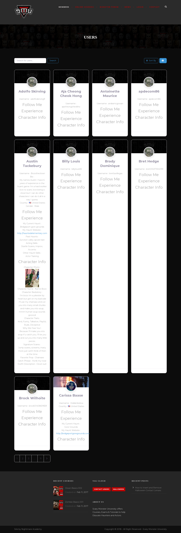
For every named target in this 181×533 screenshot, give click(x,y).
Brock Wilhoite (32, 398)
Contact (154, 7)
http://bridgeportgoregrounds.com (73, 433)
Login (140, 7)
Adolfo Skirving (32, 91)
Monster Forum (109, 7)
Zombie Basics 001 (74, 502)
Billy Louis (71, 161)
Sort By (151, 60)
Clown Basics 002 (73, 488)
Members (64, 7)
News (128, 7)
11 (40, 458)
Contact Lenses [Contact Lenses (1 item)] (101, 489)
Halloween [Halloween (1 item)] (118, 489)
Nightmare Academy (31, 529)
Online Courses (84, 7)
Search (53, 60)
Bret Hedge (149, 161)
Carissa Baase (71, 395)
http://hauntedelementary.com (32, 233)
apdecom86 (149, 91)
